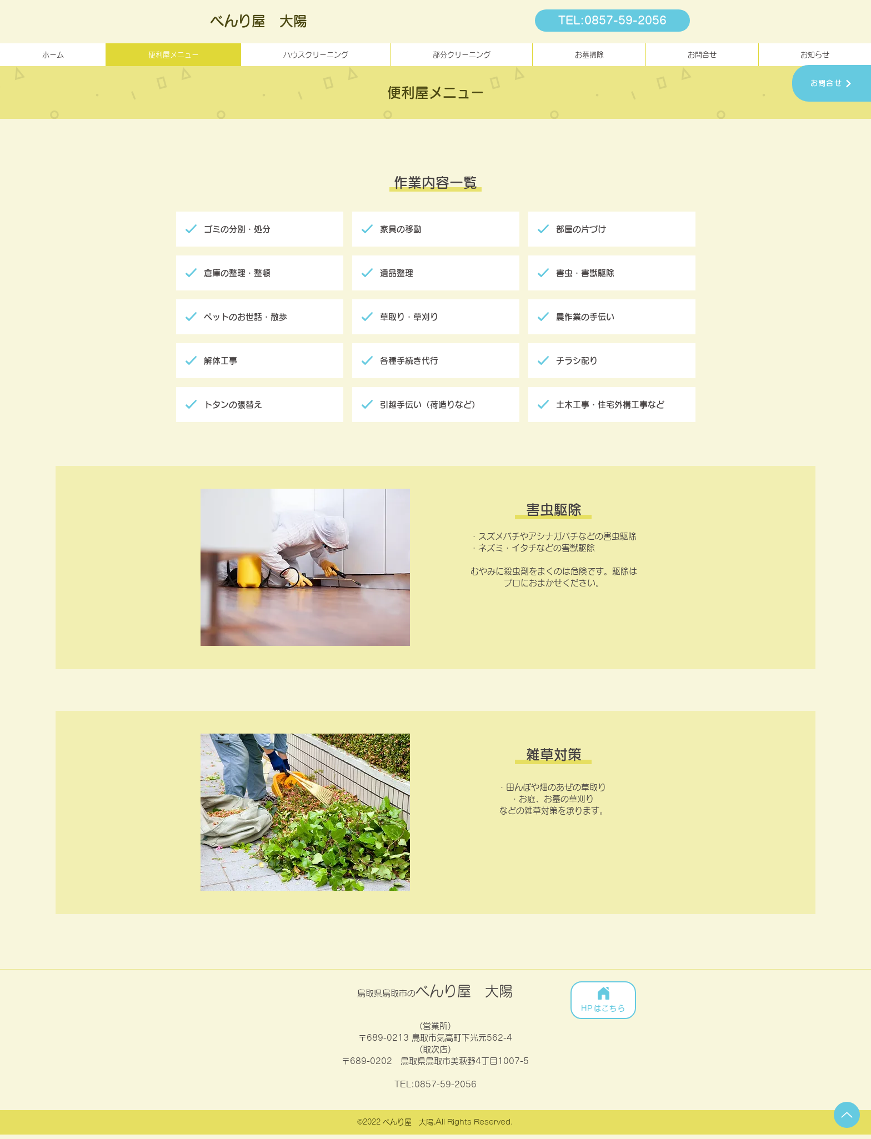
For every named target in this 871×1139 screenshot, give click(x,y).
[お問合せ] (831, 83)
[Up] (847, 1115)
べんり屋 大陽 (258, 21)
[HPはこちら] (603, 1000)
